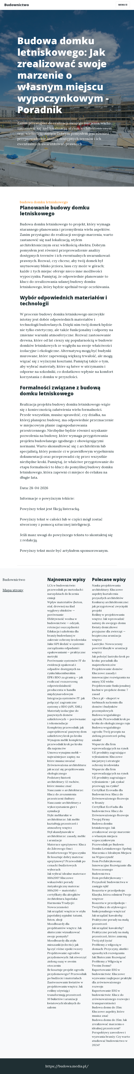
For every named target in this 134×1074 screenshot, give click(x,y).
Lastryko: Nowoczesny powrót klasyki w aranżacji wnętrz (109, 648)
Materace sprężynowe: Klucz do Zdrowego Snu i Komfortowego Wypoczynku (66, 849)
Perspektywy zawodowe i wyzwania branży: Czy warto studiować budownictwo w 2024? (111, 1039)
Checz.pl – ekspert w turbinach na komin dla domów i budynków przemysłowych (107, 704)
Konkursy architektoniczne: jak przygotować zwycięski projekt (110, 606)
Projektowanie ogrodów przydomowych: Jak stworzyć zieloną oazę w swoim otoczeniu (67, 959)
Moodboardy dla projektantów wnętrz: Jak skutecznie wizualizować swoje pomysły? (64, 930)
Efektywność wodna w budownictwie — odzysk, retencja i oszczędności (63, 623)
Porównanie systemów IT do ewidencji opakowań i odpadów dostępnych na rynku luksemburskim (66, 667)
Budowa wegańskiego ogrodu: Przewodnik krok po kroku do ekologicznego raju (111, 719)
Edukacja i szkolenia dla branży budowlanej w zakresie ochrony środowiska (66, 635)
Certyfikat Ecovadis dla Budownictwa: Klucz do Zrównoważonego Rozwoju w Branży (110, 796)
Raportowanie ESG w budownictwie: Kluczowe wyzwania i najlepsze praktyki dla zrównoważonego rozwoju (111, 978)
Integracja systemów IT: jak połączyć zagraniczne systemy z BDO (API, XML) (66, 702)
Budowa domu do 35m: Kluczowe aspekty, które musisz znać (108, 1011)
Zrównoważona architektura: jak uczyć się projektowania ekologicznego (66, 769)
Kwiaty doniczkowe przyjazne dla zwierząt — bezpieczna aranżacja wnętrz (108, 633)
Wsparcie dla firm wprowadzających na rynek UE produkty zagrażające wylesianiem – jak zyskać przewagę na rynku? (110, 777)
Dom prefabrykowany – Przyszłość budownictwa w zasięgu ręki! (110, 882)
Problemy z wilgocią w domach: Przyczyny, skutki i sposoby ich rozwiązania (110, 949)
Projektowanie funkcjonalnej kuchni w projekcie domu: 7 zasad (111, 690)
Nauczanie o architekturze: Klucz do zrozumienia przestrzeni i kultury (65, 794)
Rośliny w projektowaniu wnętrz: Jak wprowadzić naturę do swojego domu (109, 619)
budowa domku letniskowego (44, 202)
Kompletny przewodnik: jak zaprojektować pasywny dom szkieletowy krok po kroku (67, 732)
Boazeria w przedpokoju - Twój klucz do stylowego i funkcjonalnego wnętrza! (109, 907)
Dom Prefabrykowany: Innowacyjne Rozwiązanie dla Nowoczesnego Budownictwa (111, 867)
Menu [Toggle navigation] (122, 4)
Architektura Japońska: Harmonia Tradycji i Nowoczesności (62, 903)
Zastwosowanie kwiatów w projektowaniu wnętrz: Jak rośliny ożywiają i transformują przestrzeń (65, 989)
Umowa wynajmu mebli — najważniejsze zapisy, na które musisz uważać (64, 757)
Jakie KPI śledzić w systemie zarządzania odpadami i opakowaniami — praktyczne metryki (66, 650)
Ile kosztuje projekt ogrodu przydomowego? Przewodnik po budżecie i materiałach (67, 974)
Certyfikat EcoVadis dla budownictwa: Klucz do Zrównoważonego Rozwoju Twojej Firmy (110, 813)
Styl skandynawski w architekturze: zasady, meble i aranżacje (66, 836)
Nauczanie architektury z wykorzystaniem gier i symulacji (64, 807)
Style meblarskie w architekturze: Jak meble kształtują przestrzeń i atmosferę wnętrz (63, 821)
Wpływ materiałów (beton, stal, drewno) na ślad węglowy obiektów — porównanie (65, 608)
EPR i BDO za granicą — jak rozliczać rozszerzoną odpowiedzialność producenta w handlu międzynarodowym (65, 686)
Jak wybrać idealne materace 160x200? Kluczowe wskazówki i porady (66, 878)
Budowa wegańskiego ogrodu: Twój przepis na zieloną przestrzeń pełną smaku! (108, 734)
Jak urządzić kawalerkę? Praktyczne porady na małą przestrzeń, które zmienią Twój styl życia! (110, 934)
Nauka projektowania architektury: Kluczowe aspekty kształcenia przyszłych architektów (107, 592)
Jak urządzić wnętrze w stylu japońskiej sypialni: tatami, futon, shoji (66, 915)
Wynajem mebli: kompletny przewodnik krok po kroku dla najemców (65, 744)
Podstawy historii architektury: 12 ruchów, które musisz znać (63, 782)
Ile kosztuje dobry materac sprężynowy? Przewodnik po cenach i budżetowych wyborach (66, 863)
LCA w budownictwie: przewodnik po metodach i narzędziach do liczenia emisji (65, 592)
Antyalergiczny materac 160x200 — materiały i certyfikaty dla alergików (63, 890)
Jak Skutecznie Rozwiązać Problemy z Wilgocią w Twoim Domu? (109, 961)
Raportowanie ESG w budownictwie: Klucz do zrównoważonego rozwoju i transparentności (110, 997)
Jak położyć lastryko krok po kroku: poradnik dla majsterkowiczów (110, 661)
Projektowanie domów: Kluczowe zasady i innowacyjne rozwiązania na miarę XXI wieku (111, 675)
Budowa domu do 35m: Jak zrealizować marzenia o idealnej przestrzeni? (109, 1024)
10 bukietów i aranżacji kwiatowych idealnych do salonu (63, 1003)
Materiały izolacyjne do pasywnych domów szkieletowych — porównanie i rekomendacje (66, 717)
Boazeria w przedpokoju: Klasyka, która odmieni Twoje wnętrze (111, 894)
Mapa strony (13, 590)
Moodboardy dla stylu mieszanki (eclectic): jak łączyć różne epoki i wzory (65, 945)
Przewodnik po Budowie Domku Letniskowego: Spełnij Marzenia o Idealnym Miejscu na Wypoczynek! (111, 851)
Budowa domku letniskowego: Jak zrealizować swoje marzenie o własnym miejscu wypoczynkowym (111, 832)
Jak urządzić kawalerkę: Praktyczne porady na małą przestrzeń (110, 920)
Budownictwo (16, 4)
